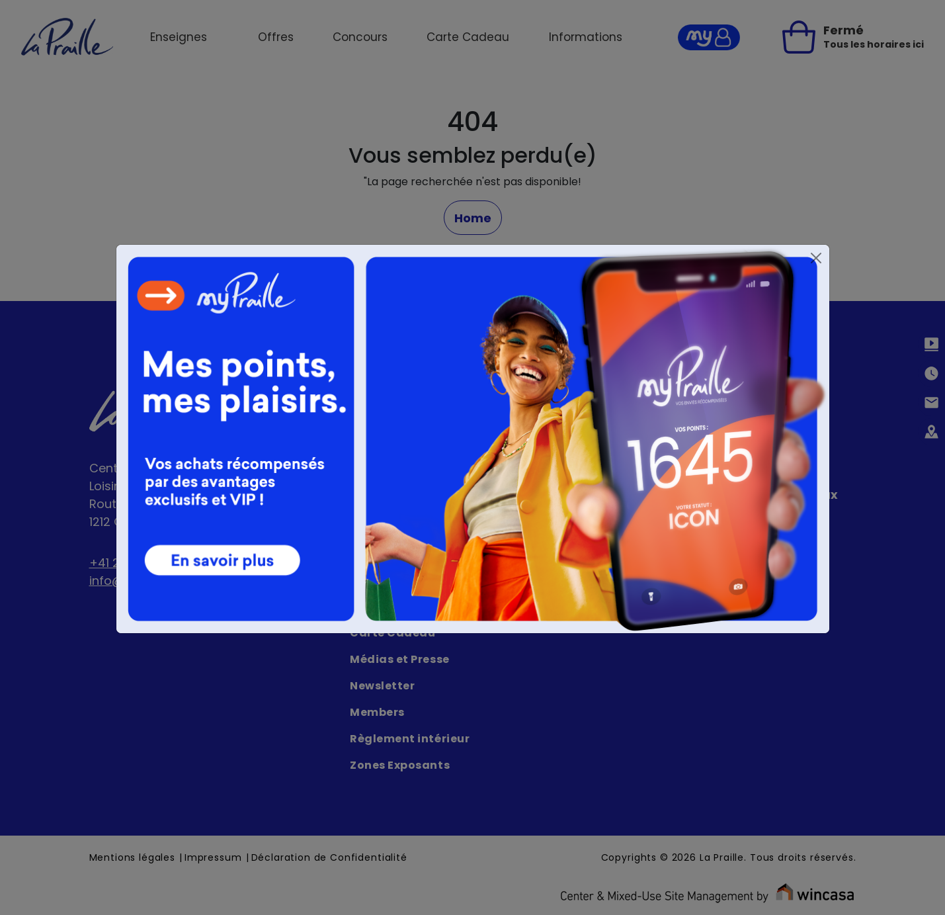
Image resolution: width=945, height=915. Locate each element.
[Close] (816, 258)
